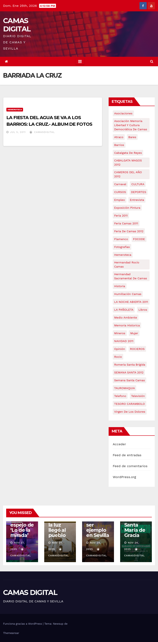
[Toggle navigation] (80, 61)
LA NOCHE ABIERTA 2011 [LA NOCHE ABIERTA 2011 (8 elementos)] (131, 301)
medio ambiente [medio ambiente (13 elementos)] (125, 317)
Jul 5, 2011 (18, 132)
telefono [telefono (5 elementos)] (120, 396)
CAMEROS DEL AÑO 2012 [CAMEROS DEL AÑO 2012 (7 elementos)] (128, 174)
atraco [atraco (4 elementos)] (118, 137)
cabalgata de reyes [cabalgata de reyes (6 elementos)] (128, 152)
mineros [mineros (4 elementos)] (119, 333)
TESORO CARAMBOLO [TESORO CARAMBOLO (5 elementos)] (129, 403)
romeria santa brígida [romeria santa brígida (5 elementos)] (129, 364)
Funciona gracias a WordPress (23, 623)
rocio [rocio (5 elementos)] (118, 356)
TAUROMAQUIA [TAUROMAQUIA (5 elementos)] (124, 388)
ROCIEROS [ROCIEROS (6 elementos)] (137, 349)
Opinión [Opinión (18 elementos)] (119, 349)
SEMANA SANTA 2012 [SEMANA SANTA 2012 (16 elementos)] (128, 372)
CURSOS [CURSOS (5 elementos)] (120, 192)
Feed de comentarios (130, 466)
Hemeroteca (15, 109)
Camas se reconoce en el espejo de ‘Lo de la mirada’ (22, 522)
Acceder (119, 444)
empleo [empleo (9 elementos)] (119, 199)
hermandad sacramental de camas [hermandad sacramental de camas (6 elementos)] (130, 276)
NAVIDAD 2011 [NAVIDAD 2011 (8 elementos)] (124, 341)
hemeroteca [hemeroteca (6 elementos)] (122, 254)
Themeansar (11, 633)
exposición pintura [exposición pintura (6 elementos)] (127, 207)
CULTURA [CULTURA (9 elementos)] (137, 184)
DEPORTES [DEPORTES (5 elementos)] (138, 192)
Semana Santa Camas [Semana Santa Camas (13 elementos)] (129, 380)
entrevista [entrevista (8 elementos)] (137, 199)
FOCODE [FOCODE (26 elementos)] (139, 239)
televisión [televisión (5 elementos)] (138, 396)
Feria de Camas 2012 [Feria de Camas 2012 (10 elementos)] (128, 231)
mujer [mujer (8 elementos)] (134, 333)
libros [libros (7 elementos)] (142, 309)
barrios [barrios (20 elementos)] (119, 145)
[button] (151, 61)
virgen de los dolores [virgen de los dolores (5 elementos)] (129, 411)
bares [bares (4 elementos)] (132, 137)
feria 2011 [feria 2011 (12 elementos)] (121, 215)
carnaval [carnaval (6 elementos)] (120, 184)
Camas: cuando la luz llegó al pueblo (57, 525)
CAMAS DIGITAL (16, 24)
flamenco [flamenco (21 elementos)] (121, 239)
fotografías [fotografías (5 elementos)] (122, 247)
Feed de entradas (127, 455)
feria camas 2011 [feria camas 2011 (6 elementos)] (126, 223)
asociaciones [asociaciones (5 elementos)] (123, 113)
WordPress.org (124, 477)
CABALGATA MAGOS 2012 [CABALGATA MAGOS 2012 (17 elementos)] (128, 162)
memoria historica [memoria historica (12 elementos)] (127, 325)
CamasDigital (42, 132)
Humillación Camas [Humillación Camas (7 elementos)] (127, 294)
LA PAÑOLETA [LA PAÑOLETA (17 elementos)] (123, 309)
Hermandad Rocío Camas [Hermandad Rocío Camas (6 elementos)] (126, 264)
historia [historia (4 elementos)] (119, 286)
